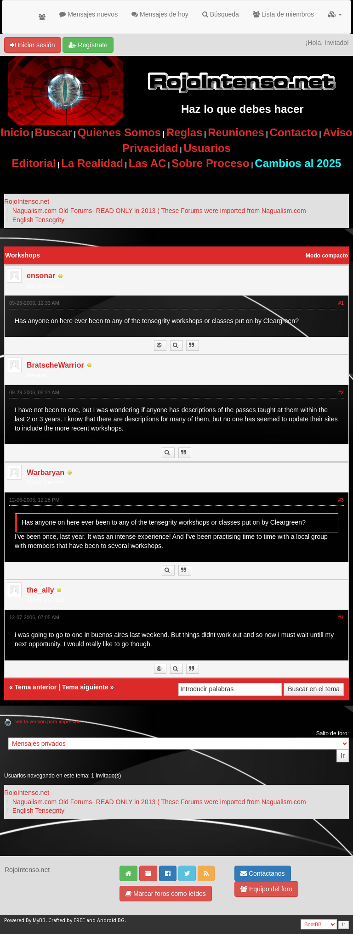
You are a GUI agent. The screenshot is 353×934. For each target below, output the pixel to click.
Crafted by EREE (66, 920)
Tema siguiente (85, 687)
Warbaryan (45, 472)
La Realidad (92, 163)
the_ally (40, 590)
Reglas (184, 132)
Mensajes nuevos (88, 14)
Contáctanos (262, 873)
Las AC (147, 163)
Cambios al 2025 (298, 163)
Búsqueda (220, 14)
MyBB (39, 920)
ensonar (41, 276)
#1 (341, 303)
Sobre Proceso (210, 163)
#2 (341, 392)
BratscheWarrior (55, 365)
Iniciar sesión (32, 45)
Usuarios (207, 148)
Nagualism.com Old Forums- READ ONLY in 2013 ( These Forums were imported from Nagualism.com (159, 210)
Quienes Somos (119, 132)
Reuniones (236, 132)
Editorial (34, 163)
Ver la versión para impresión (47, 721)
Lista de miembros (283, 14)
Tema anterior (36, 687)
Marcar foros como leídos (165, 893)
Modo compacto (327, 255)
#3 (341, 500)
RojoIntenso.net (26, 201)
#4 (341, 617)
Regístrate (87, 45)
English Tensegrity (38, 220)
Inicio (14, 132)
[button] (335, 14)
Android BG (111, 920)
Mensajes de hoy (159, 14)
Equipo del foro (266, 889)
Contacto (294, 132)
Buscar (53, 132)
